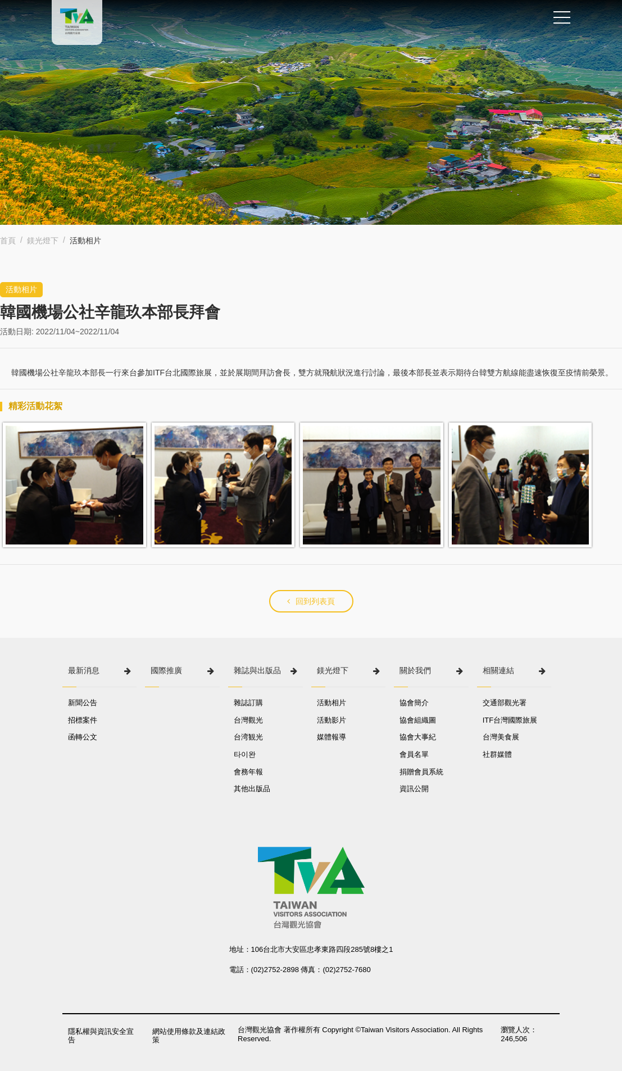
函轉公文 (82, 737)
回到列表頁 (311, 601)
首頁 (8, 240)
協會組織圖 (417, 720)
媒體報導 (331, 737)
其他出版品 (252, 788)
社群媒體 (497, 754)
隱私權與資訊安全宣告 (101, 1036)
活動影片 (331, 720)
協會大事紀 (417, 737)
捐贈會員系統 (421, 772)
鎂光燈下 (42, 240)
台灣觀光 (248, 720)
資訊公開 (414, 788)
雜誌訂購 (248, 702)
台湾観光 (248, 737)
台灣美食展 (501, 737)
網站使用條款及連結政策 (188, 1036)
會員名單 (414, 754)
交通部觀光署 (504, 702)
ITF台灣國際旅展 (510, 720)
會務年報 (248, 772)
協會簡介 (414, 702)
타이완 (245, 754)
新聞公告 (82, 702)
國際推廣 (166, 670)
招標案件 (82, 720)
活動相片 (331, 702)
